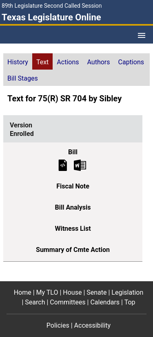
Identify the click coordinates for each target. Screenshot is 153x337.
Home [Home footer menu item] (22, 292)
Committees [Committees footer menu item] (67, 302)
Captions (131, 62)
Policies (58, 325)
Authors (98, 62)
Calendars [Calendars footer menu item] (105, 302)
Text (42, 62)
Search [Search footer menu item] (35, 302)
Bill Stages (22, 78)
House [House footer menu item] (72, 292)
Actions (68, 62)
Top (129, 302)
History (17, 62)
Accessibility (92, 325)
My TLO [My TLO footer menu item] (47, 292)
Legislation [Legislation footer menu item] (127, 292)
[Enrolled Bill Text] (63, 164)
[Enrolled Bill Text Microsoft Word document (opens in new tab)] (80, 164)
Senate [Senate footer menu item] (96, 292)
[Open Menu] (141, 35)
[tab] (17, 61)
